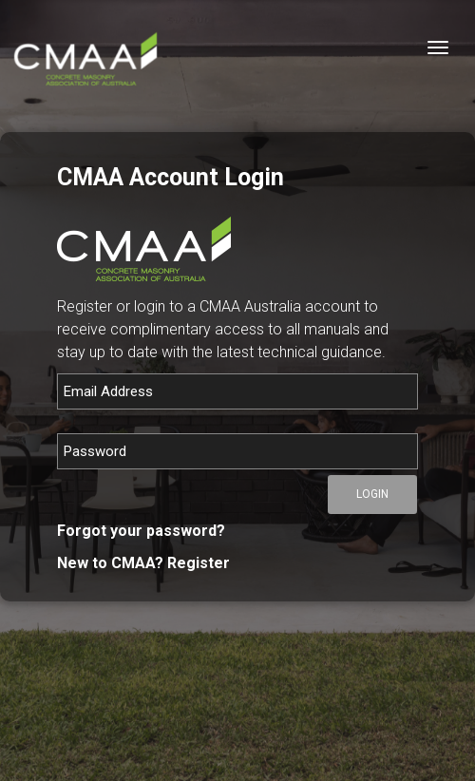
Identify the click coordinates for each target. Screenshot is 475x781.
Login (372, 494)
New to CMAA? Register (143, 563)
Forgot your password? (141, 531)
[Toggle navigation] (438, 47)
